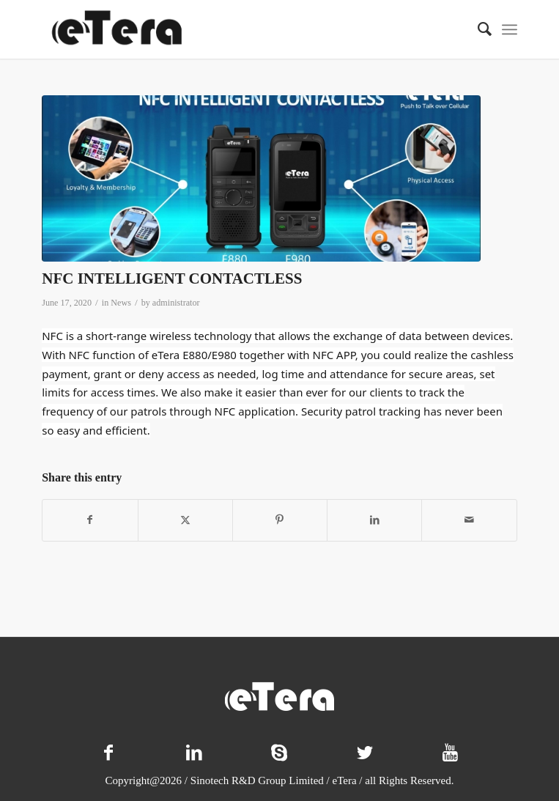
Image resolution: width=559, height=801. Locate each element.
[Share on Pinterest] (280, 520)
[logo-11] (232, 29)
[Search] (477, 29)
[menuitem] (477, 29)
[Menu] (509, 29)
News (121, 303)
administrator (176, 303)
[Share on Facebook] (89, 520)
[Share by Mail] (469, 520)
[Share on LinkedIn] (374, 520)
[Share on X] (185, 520)
